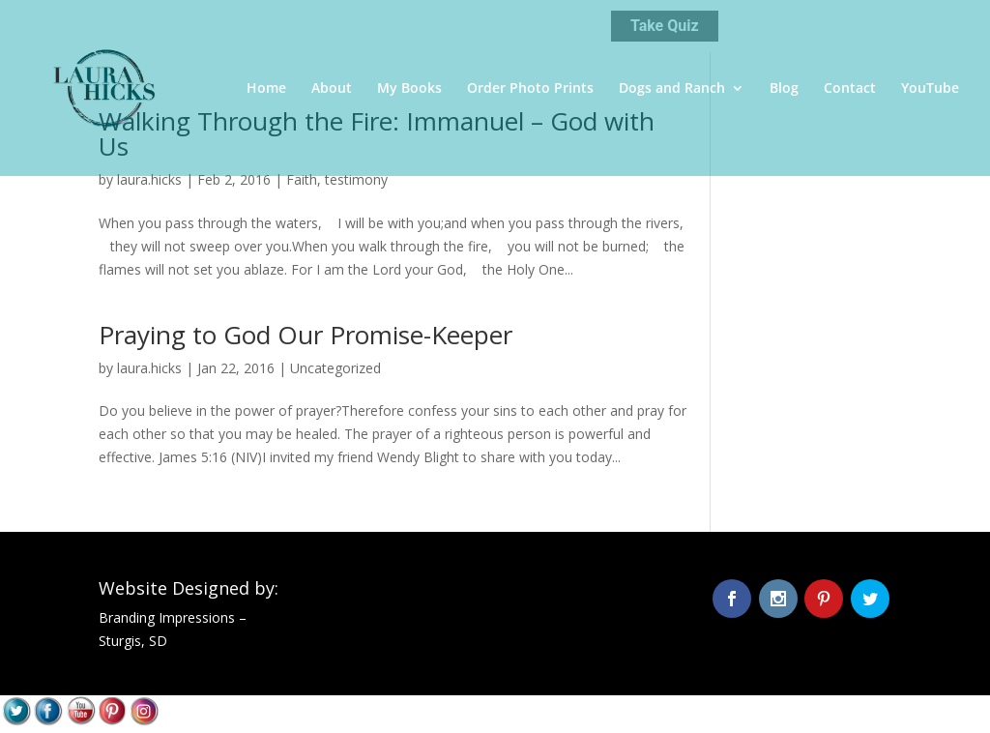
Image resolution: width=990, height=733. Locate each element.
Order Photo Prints (530, 89)
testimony (356, 179)
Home (266, 89)
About (331, 89)
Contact (850, 89)
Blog (784, 89)
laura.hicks (149, 179)
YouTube (930, 89)
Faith (301, 179)
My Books (409, 89)
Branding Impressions (167, 617)
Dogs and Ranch (672, 89)
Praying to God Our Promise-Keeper (305, 334)
